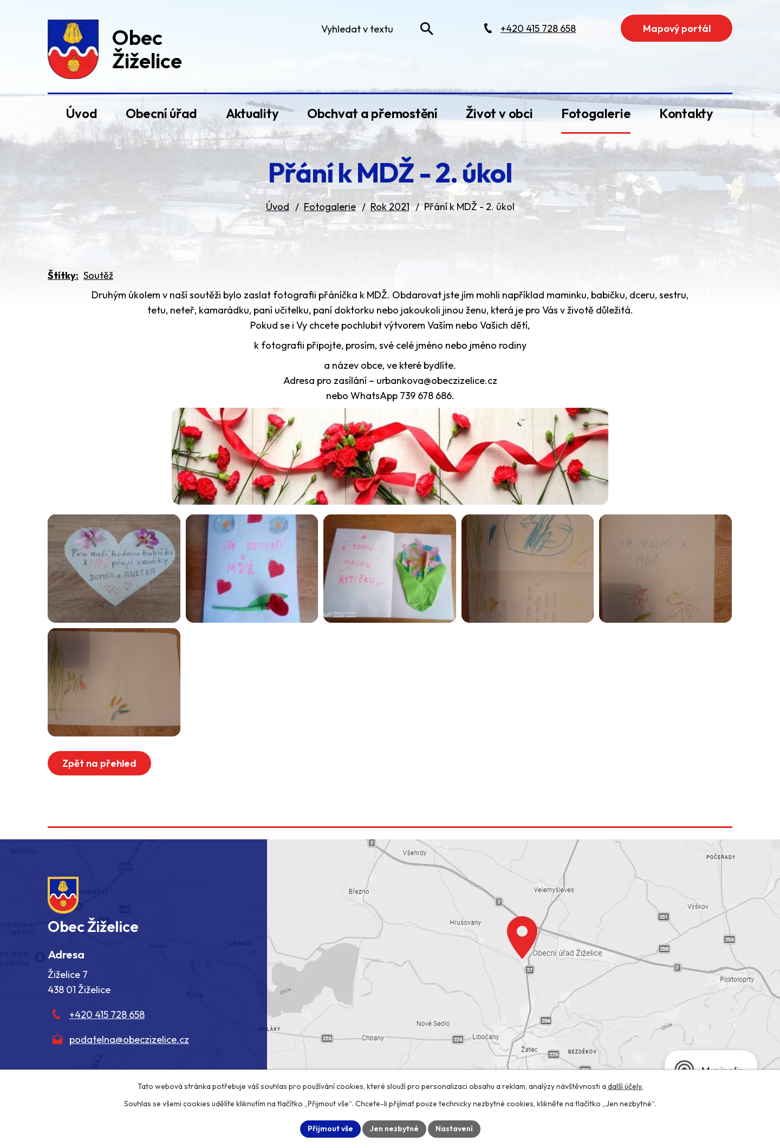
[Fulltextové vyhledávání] (375, 29)
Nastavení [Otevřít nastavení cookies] (454, 1128)
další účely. (625, 1086)
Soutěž (98, 275)
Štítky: (63, 275)
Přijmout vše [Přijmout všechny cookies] (330, 1128)
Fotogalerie (595, 113)
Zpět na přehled (99, 763)
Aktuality (252, 113)
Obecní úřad (161, 113)
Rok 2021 (390, 206)
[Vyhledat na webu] (426, 28)
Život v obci (499, 113)
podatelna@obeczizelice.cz (129, 1039)
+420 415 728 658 (107, 1014)
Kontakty (686, 113)
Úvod (81, 113)
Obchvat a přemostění (372, 113)
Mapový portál (677, 28)
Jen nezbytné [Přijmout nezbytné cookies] (394, 1128)
